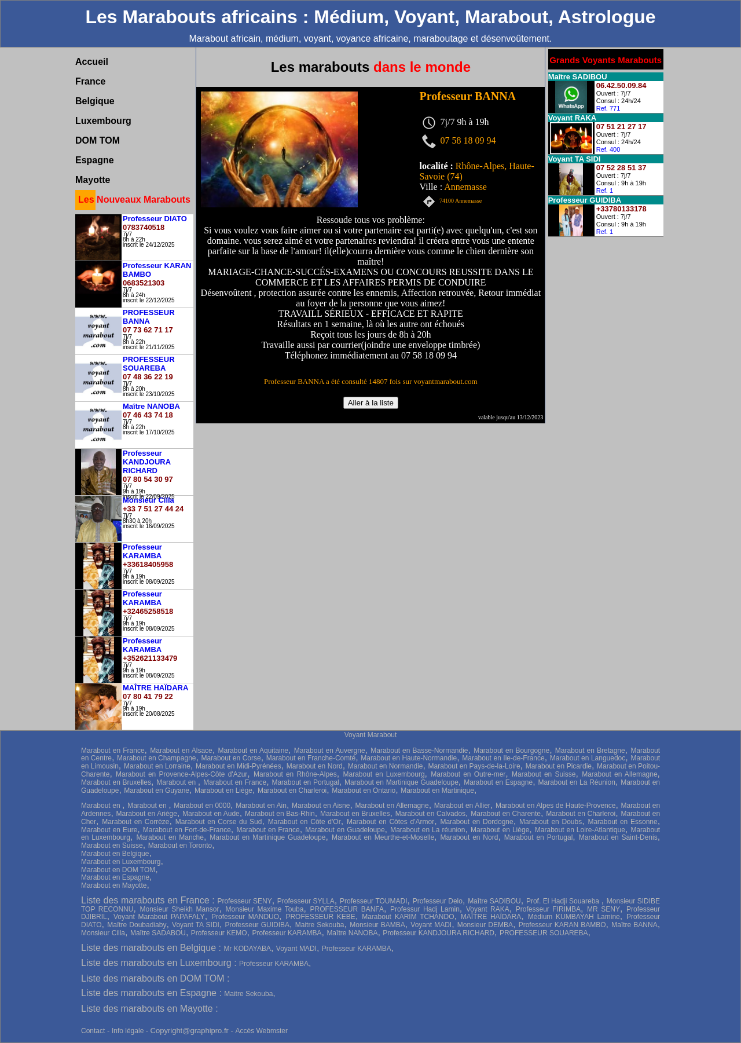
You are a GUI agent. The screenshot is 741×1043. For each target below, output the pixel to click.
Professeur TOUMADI (374, 901)
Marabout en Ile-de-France (503, 758)
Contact (93, 1031)
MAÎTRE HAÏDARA (491, 917)
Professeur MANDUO (245, 917)
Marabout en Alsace (181, 750)
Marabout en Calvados (430, 814)
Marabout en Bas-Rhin (280, 814)
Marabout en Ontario (363, 790)
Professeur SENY (244, 901)
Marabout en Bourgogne (511, 750)
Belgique (95, 101)
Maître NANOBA (352, 933)
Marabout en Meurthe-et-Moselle (383, 837)
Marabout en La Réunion (576, 782)
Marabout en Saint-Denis (618, 837)
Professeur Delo (438, 901)
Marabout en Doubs (550, 822)
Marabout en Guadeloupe (344, 830)
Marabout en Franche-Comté (310, 758)
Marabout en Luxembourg (384, 774)
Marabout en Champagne (156, 758)
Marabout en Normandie (385, 766)
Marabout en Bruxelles (116, 782)
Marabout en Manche (170, 837)
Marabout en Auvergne (329, 750)
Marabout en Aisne (321, 806)
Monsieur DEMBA (485, 925)
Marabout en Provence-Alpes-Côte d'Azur (181, 774)
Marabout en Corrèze (135, 822)
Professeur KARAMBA (286, 933)
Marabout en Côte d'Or (304, 822)
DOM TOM (97, 140)
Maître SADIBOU (494, 901)
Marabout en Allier (462, 806)
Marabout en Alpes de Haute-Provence (556, 806)
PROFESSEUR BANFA (347, 909)
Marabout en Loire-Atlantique (580, 830)
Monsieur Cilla (103, 933)
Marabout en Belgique (115, 854)
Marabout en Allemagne (619, 774)
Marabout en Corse (231, 758)
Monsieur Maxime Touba (265, 909)
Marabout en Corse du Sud (218, 822)
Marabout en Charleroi (292, 790)
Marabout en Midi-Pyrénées (238, 766)
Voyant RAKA (487, 909)
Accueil (91, 62)
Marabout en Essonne (622, 822)
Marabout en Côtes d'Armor (390, 822)
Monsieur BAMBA (377, 925)
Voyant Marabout (370, 735)
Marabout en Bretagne (590, 750)
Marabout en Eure (109, 830)
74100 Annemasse (460, 201)
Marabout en (177, 782)
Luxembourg (103, 121)
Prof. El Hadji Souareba (563, 901)
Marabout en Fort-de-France (187, 830)
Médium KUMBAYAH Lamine (574, 917)
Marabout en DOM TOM (118, 870)
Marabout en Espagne (498, 782)
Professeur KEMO (219, 933)
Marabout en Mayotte (113, 885)
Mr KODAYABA (247, 949)
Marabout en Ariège (146, 814)
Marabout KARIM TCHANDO (408, 917)
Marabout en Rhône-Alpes (295, 774)
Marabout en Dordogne (476, 822)
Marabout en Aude (211, 814)
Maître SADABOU (158, 933)
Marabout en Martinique (437, 790)
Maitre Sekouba (319, 925)
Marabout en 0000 (202, 806)
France (90, 81)
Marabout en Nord (315, 766)
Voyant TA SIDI (195, 925)
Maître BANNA (634, 925)
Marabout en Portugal (305, 782)
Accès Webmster (261, 1031)
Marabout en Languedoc (588, 758)
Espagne (94, 160)
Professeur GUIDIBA (257, 925)
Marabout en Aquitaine (253, 750)
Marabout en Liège (223, 790)
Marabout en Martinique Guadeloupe (401, 782)
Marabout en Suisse (543, 774)
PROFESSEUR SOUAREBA (544, 933)
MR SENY (603, 909)
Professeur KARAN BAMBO (562, 925)
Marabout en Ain (261, 806)
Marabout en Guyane (156, 790)
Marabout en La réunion (427, 830)
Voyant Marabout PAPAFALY (159, 917)
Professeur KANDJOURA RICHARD (438, 933)
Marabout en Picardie (559, 766)
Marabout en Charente (506, 814)
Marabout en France (113, 750)
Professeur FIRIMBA (548, 909)
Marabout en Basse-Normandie (419, 750)
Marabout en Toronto (180, 845)
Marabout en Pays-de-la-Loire (474, 766)
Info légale (129, 1031)
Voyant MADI (431, 925)
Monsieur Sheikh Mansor (179, 909)
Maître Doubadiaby (136, 925)
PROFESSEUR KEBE (320, 917)
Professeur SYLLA (306, 901)
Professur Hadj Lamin (425, 909)
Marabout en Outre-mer (468, 774)
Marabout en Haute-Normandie (409, 758)
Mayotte (92, 180)
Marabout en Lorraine (157, 766)
